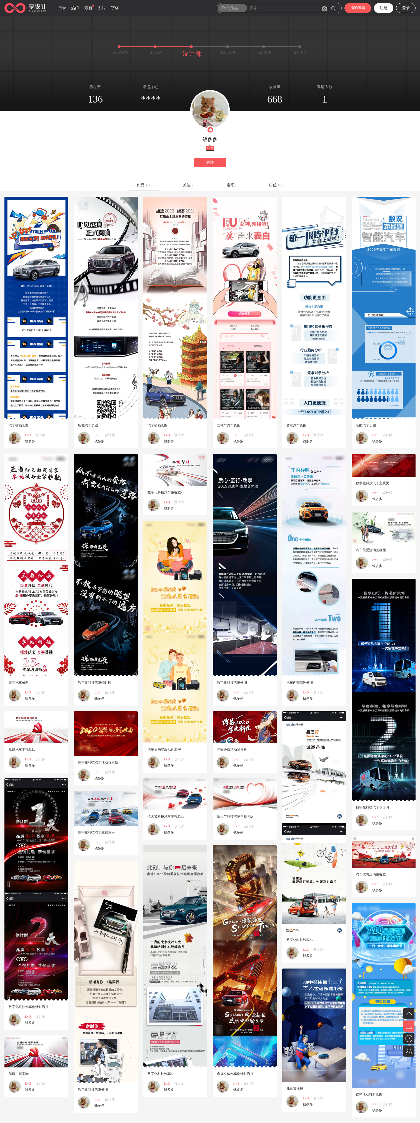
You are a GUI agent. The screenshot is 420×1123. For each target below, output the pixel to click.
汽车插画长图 (19, 425)
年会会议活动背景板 (232, 750)
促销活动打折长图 (369, 1094)
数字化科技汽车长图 (232, 683)
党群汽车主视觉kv (22, 750)
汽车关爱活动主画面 (371, 550)
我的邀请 (358, 8)
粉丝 (276, 185)
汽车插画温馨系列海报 (164, 750)
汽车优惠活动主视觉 (371, 874)
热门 (75, 8)
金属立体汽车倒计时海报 (235, 1074)
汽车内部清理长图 (299, 683)
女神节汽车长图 (228, 425)
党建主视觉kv (19, 1074)
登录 (406, 8)
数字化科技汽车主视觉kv (166, 492)
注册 (384, 8)
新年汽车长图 (19, 683)
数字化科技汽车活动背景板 (98, 762)
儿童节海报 (294, 1088)
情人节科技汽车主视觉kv (235, 816)
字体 (115, 8)
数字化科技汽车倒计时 (94, 683)
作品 (144, 185)
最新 (88, 8)
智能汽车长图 (88, 425)
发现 (232, 185)
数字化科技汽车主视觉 (372, 483)
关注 (210, 162)
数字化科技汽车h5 (299, 940)
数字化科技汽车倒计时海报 (29, 1007)
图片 (102, 8)
